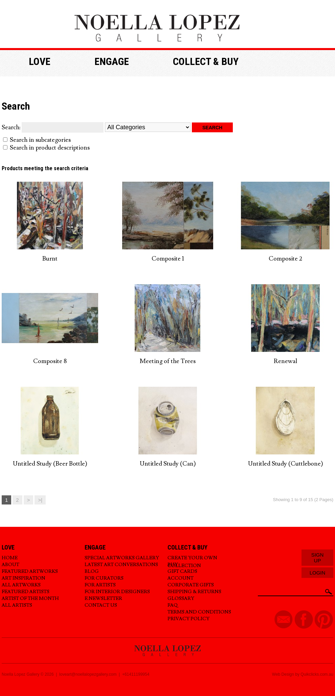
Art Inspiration (23, 578)
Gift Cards (182, 571)
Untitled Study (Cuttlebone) (285, 464)
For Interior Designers (117, 592)
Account (181, 578)
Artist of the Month (30, 599)
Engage (111, 61)
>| (40, 500)
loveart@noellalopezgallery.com (87, 674)
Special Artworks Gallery (122, 558)
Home (10, 558)
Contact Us (101, 605)
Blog (92, 571)
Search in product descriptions (50, 148)
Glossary (181, 599)
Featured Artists (25, 592)
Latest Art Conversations (121, 565)
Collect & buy (206, 61)
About (10, 565)
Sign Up (317, 557)
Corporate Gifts (191, 585)
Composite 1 (168, 259)
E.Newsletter (103, 599)
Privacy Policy (188, 619)
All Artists (17, 605)
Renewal (285, 361)
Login (318, 573)
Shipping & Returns (194, 592)
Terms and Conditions (199, 612)
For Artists (100, 585)
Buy (173, 565)
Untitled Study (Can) (168, 464)
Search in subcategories (40, 140)
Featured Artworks (30, 571)
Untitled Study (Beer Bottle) (50, 464)
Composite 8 (50, 361)
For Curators (104, 578)
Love (39, 61)
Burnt (50, 259)
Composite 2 (285, 259)
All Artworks (21, 585)
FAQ (173, 605)
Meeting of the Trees (168, 361)
